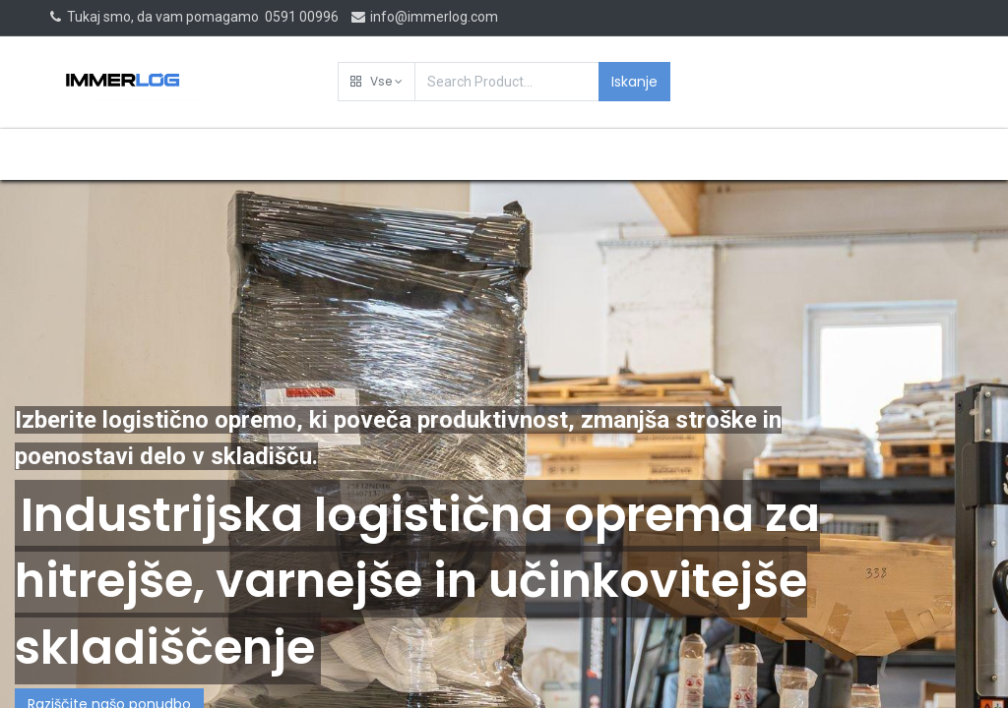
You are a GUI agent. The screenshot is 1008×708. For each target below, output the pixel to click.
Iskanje (634, 81)
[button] (376, 81)
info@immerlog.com (423, 17)
